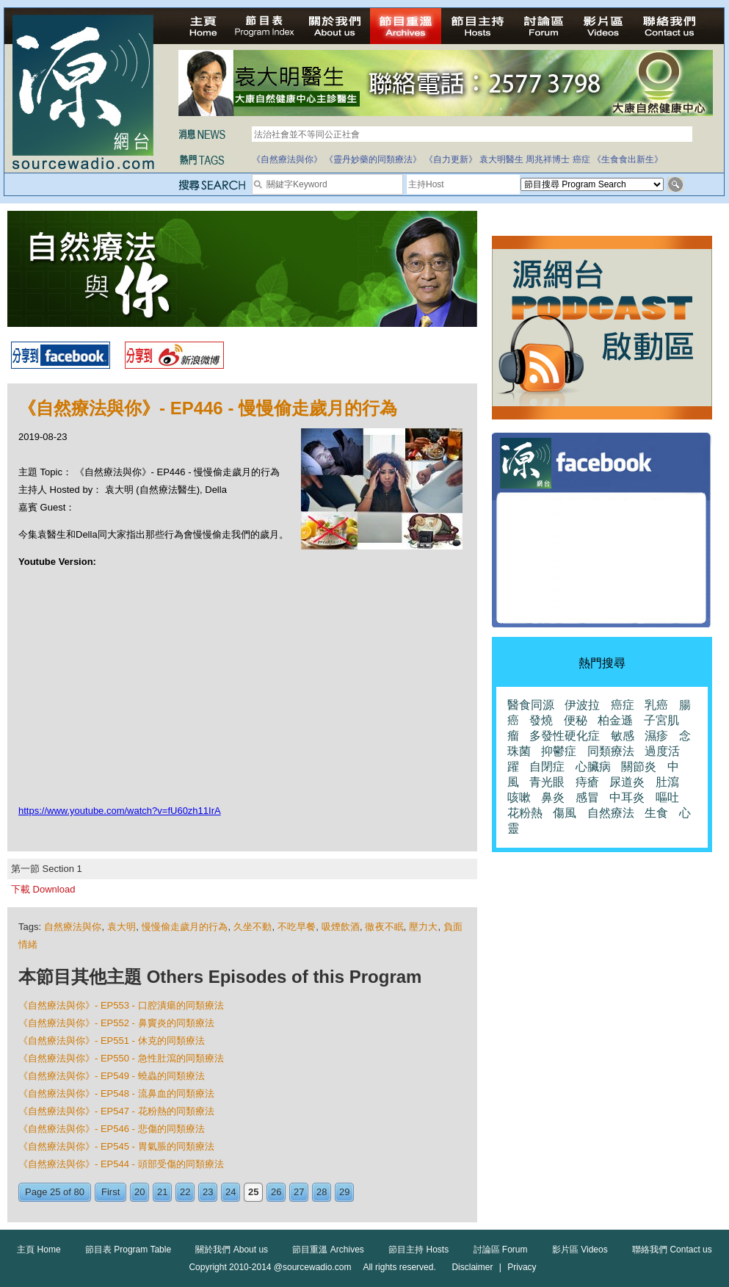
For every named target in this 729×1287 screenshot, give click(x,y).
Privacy (521, 1267)
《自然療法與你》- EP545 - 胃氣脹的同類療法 (116, 1146)
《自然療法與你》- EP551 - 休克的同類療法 (111, 1040)
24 (230, 1191)
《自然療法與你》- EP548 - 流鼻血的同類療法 (116, 1093)
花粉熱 (525, 813)
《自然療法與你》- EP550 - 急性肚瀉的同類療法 (121, 1058)
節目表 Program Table (128, 1249)
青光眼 (547, 782)
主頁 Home (38, 1249)
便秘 (575, 720)
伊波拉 (582, 705)
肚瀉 (667, 782)
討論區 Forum (501, 1249)
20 (139, 1191)
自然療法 (610, 813)
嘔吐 (667, 797)
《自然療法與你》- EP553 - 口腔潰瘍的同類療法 (121, 1005)
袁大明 (121, 926)
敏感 (622, 735)
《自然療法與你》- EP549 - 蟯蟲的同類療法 (111, 1075)
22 (185, 1191)
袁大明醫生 (501, 159)
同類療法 (610, 751)
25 (253, 1191)
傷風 (564, 813)
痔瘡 (587, 782)
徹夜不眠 (384, 926)
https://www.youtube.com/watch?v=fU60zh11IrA (119, 810)
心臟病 (593, 766)
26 (276, 1191)
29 (344, 1191)
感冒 (587, 797)
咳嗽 (519, 797)
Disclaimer (472, 1267)
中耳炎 (627, 797)
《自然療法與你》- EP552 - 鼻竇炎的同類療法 (116, 1022)
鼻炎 (553, 797)
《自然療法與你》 (287, 159)
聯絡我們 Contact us (672, 1249)
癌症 (581, 159)
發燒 (541, 720)
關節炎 (638, 766)
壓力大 (423, 926)
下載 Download (43, 889)
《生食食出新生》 (627, 159)
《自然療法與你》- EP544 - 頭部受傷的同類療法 (121, 1163)
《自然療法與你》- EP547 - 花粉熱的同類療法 (116, 1111)
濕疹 (656, 735)
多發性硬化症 (564, 735)
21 (162, 1191)
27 (299, 1191)
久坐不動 (252, 926)
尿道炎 (627, 782)
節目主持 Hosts (418, 1249)
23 (208, 1191)
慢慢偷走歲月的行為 (185, 926)
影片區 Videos (580, 1249)
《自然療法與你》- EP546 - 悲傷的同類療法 (111, 1128)
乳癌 (656, 705)
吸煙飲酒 (341, 926)
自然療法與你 (73, 926)
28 (321, 1191)
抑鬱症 (558, 751)
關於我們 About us (231, 1249)
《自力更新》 (450, 159)
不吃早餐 (297, 926)
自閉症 (547, 766)
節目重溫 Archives (327, 1249)
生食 (656, 813)
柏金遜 (615, 720)
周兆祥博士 (548, 159)
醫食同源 (530, 705)
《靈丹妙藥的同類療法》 (372, 159)
